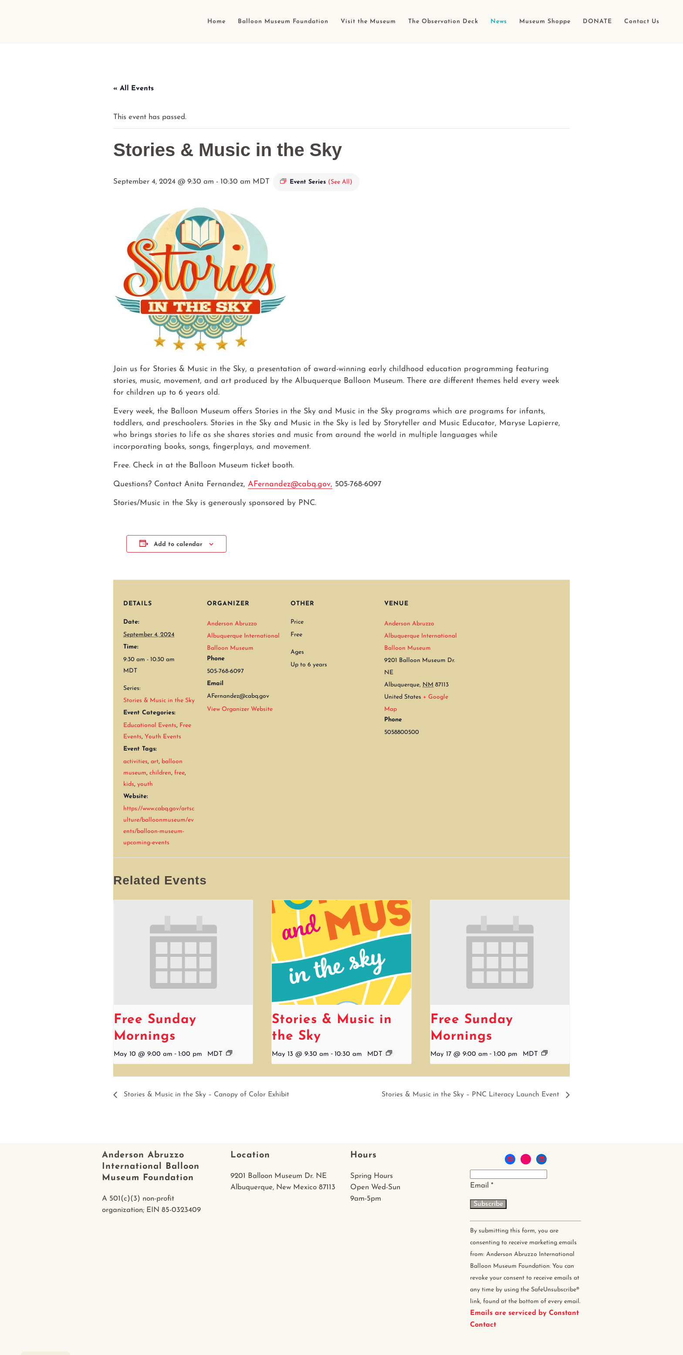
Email (482, 1185)
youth (145, 784)
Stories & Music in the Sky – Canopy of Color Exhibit (205, 1094)
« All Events (133, 88)
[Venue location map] (514, 640)
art (155, 761)
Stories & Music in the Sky (159, 700)
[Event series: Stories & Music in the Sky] (389, 1052)
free (179, 773)
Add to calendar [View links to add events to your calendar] (178, 544)
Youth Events (163, 737)
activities (135, 761)
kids (128, 784)
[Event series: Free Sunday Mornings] (229, 1052)
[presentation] (183, 952)
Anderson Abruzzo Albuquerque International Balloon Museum (243, 636)
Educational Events (149, 725)
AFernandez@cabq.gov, (290, 484)
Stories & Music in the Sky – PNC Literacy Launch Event (471, 1094)
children (160, 773)
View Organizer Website (240, 709)
